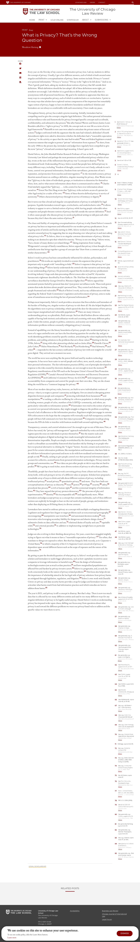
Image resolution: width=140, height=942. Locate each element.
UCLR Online (57, 20)
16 (45, 236)
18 (48, 252)
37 (47, 374)
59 (108, 484)
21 (46, 267)
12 (100, 196)
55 (72, 484)
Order (92, 2)
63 (80, 491)
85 (46, 588)
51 (45, 481)
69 (70, 515)
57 (91, 484)
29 (110, 343)
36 (106, 367)
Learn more (11, 937)
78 (41, 543)
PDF (20, 82)
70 (100, 515)
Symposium (73, 20)
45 (84, 418)
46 (104, 422)
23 (57, 290)
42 (102, 395)
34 (106, 346)
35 (34, 349)
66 (76, 494)
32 (74, 346)
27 (41, 343)
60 (49, 487)
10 (64, 193)
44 (70, 405)
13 (102, 205)
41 (65, 395)
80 (74, 562)
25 (77, 312)
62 (34, 491)
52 (60, 481)
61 (71, 487)
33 (91, 346)
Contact (101, 2)
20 (73, 264)
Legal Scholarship (37, 867)
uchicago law (80, 2)
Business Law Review (110, 911)
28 (93, 343)
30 (40, 346)
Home (32, 20)
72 (67, 522)
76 (40, 529)
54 (65, 484)
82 (73, 568)
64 (45, 494)
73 (100, 522)
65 (54, 494)
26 (91, 339)
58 (101, 484)
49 (55, 463)
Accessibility (75, 911)
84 (80, 578)
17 (71, 242)
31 (59, 346)
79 (40, 550)
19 (40, 261)
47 (80, 433)
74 (34, 525)
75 (55, 525)
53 (80, 481)
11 (37, 196)
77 (97, 537)
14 (105, 211)
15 (73, 218)
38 (42, 377)
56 (81, 484)
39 (86, 377)
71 (104, 519)
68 (42, 515)
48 (41, 456)
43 (41, 399)
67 (110, 512)
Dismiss (125, 933)
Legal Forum (107, 919)
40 (78, 384)
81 (72, 565)
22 (86, 280)
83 (85, 571)
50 (36, 466)
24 (88, 297)
